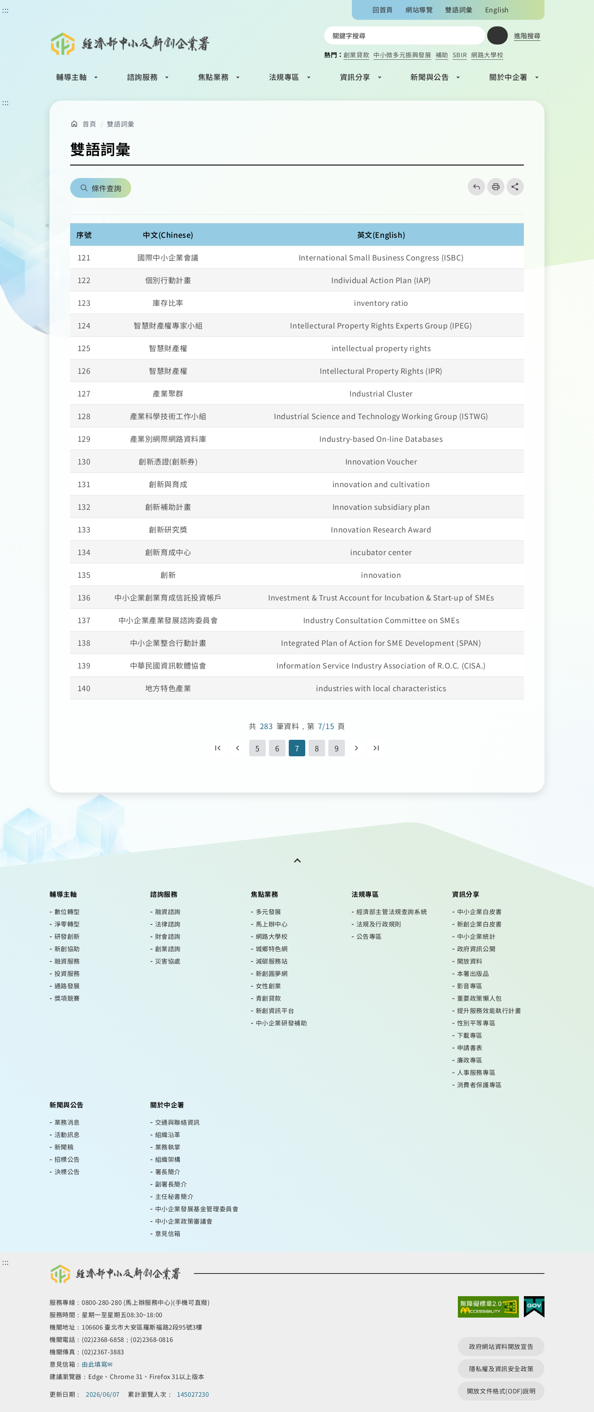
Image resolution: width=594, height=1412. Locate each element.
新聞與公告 (429, 76)
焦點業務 (213, 76)
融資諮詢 (168, 911)
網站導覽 (419, 9)
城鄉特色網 (272, 948)
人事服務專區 (476, 1072)
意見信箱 (168, 1233)
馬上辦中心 (272, 923)
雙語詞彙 (458, 9)
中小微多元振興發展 (402, 54)
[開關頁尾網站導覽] (297, 860)
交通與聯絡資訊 (177, 1122)
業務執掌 (168, 1146)
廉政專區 (470, 1059)
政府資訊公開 (476, 948)
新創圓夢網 (272, 973)
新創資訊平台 (275, 1010)
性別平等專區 (476, 1022)
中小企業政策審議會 (184, 1221)
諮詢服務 (142, 76)
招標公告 (67, 1159)
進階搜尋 (527, 35)
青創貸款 (268, 998)
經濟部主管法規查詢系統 (391, 911)
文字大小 (522, 9)
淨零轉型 (67, 923)
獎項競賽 (67, 998)
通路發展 (67, 985)
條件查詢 (106, 188)
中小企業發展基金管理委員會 (197, 1208)
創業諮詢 (168, 948)
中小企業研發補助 (281, 1022)
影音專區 (470, 985)
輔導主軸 (71, 76)
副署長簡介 (171, 1184)
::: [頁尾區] (5, 1261)
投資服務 (67, 973)
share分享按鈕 (515, 186)
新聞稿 (64, 1146)
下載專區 (470, 1035)
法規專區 (284, 76)
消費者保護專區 (479, 1084)
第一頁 (218, 748)
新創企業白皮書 (479, 923)
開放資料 (470, 961)
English (497, 9)
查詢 (497, 35)
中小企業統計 (476, 936)
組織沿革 (168, 1134)
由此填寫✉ (98, 1364)
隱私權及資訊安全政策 (501, 1368)
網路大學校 (487, 54)
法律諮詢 (168, 923)
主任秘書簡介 (174, 1196)
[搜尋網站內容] (404, 35)
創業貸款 (356, 54)
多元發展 (268, 911)
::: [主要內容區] (5, 101)
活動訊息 (67, 1134)
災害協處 (168, 961)
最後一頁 (376, 748)
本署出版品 (473, 973)
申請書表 (470, 1047)
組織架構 (168, 1159)
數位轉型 (67, 911)
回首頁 (382, 9)
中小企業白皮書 (479, 911)
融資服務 (67, 961)
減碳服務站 (272, 961)
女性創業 (268, 985)
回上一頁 (474, 186)
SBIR (460, 54)
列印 (493, 186)
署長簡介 (168, 1171)
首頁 (89, 124)
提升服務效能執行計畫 (489, 1010)
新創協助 (67, 948)
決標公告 (67, 1171)
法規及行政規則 (378, 923)
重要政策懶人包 (479, 998)
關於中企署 (508, 76)
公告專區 (369, 936)
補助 (442, 54)
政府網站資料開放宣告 (501, 1346)
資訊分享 (355, 76)
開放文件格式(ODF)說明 (501, 1390)
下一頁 (356, 748)
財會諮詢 (168, 936)
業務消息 (67, 1122)
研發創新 (67, 936)
